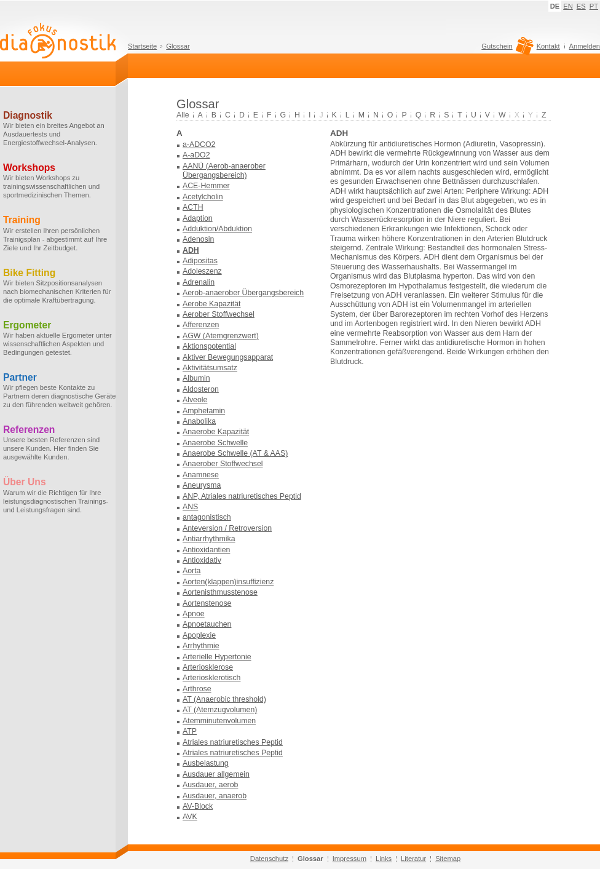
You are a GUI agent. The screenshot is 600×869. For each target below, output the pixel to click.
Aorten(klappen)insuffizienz (228, 581)
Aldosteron (201, 389)
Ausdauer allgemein (216, 774)
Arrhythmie (201, 645)
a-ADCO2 (199, 144)
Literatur (413, 858)
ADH (191, 250)
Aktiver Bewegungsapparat (228, 357)
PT (594, 6)
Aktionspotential (209, 346)
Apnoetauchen (207, 624)
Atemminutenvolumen (219, 720)
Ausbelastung (206, 763)
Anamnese (201, 474)
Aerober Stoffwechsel (219, 314)
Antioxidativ (202, 560)
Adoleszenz (202, 271)
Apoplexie (199, 635)
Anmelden (584, 46)
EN (568, 6)
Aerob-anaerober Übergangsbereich (243, 292)
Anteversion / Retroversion (227, 528)
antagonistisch (207, 517)
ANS (190, 506)
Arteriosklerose (208, 667)
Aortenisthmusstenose (220, 592)
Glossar (178, 46)
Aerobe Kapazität (211, 304)
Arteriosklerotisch (211, 677)
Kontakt (548, 46)
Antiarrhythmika (209, 538)
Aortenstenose (207, 603)
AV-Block (198, 806)
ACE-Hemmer (206, 185)
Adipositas (200, 260)
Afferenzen (201, 324)
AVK (190, 816)
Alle (182, 115)
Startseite (142, 46)
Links (384, 858)
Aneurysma (202, 485)
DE (555, 6)
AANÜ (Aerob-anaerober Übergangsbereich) (224, 171)
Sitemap (447, 858)
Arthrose (197, 688)
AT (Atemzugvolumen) (220, 709)
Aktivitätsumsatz (210, 367)
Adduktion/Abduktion (217, 228)
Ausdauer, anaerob (215, 796)
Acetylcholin (203, 196)
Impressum (349, 858)
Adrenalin (199, 282)
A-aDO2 (196, 155)
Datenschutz (269, 858)
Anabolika (199, 421)
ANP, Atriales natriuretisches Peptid (242, 496)
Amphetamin (204, 411)
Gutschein (505, 49)
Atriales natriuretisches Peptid (233, 742)
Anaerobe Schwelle (215, 442)
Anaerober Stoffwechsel (223, 463)
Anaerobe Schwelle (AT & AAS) (235, 453)
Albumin (196, 378)
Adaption (198, 218)
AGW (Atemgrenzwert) (221, 335)
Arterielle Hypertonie (217, 657)
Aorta (191, 570)
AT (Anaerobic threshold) (224, 699)
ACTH (193, 207)
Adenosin (198, 239)
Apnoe (194, 613)
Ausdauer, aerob (210, 784)
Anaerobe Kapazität (216, 431)
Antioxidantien (206, 550)
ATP (190, 731)
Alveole (195, 399)
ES (581, 6)
